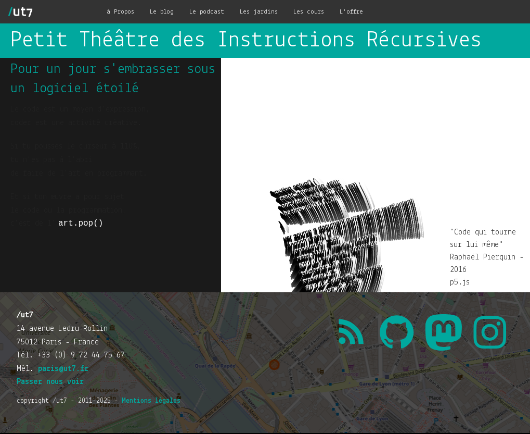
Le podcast (206, 11)
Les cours (308, 11)
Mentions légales (151, 401)
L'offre (351, 11)
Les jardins (259, 11)
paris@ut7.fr (63, 369)
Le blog (162, 11)
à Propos (120, 11)
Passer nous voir (50, 382)
